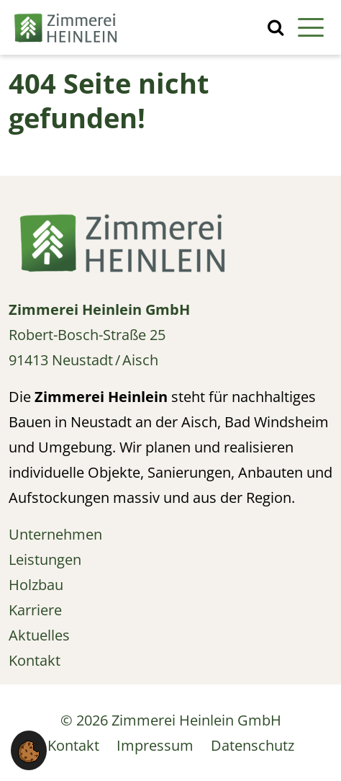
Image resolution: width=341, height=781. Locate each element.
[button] (29, 750)
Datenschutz (252, 745)
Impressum (155, 745)
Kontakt (73, 745)
